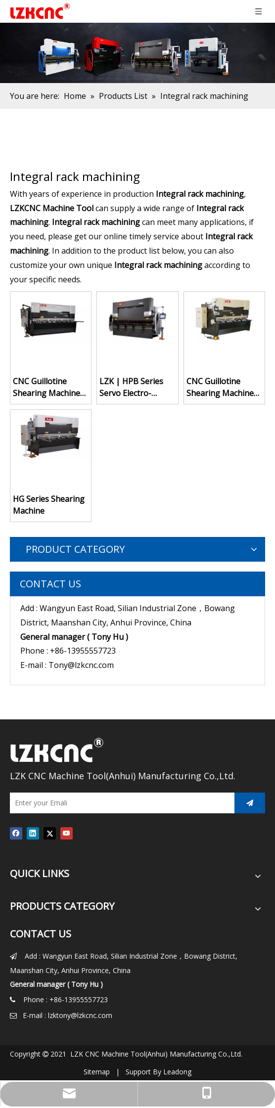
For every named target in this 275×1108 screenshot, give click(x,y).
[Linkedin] (33, 833)
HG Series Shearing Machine (49, 504)
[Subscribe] (249, 803)
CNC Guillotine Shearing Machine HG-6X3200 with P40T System (46, 387)
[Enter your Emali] (119, 803)
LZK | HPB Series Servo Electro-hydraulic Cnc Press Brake (135, 387)
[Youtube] (66, 833)
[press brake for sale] (137, 53)
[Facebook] (16, 833)
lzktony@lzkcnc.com (80, 1015)
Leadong (177, 1071)
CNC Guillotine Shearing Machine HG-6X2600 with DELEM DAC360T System (220, 387)
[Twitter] (50, 833)
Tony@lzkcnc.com (81, 665)
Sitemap (97, 1071)
